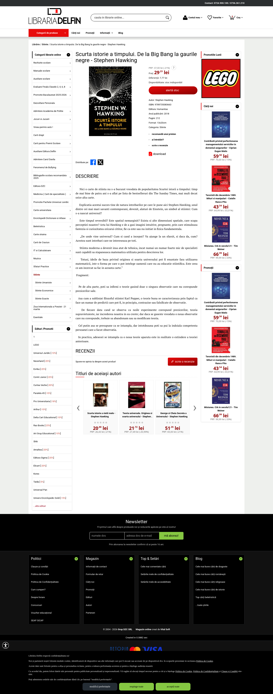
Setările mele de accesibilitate (156, 607)
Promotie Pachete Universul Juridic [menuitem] (51, 227)
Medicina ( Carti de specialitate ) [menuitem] (49, 219)
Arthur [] (39, 434)
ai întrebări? (158, 165)
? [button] (173, 93)
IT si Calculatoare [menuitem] (42, 275)
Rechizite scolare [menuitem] (41, 88)
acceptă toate (173, 686)
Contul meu (192, 17)
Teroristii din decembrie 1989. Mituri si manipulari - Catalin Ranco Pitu (221, 223)
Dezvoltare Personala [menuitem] (44, 128)
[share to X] (100, 187)
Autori (89, 630)
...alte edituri (39, 531)
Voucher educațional (41, 638)
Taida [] (38, 507)
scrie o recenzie (160, 170)
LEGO (36, 370)
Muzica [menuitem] (37, 283)
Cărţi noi (90, 607)
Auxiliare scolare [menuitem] (41, 104)
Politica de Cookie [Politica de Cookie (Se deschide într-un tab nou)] (204, 661)
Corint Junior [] (43, 402)
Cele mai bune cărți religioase (210, 607)
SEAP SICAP (37, 645)
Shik (35, 466)
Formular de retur (94, 599)
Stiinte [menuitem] (36, 300)
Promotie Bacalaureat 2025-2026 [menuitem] (50, 120)
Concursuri (36, 630)
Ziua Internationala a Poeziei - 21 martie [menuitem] (49, 333)
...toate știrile (202, 630)
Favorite (215, 17)
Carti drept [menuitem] (38, 160)
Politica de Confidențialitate (45, 607)
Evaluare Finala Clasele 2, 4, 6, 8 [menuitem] (49, 112)
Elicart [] (39, 491)
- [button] (68, 80)
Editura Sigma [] (43, 483)
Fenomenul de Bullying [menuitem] (44, 192)
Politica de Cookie (40, 599)
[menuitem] (49, 33)
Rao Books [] (42, 450)
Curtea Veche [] (43, 410)
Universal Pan (40, 515)
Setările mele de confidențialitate (157, 599)
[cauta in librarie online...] (127, 17)
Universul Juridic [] (45, 378)
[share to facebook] (93, 187)
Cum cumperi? (38, 615)
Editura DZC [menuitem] (39, 211)
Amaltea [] (40, 474)
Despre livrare (38, 622)
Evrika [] (39, 394)
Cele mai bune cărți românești (211, 599)
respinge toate (136, 686)
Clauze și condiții (39, 591)
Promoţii (90, 615)
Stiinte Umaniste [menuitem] (43, 307)
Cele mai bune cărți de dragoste (211, 591)
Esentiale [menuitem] (38, 342)
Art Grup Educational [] (47, 458)
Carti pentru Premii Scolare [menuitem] (46, 168)
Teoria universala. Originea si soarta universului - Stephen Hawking (137, 441)
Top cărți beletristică (206, 622)
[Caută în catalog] (167, 17)
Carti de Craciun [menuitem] (41, 267)
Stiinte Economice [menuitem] (44, 315)
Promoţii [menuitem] (90, 33)
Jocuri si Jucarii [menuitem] (41, 144)
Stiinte (162, 152)
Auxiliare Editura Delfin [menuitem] (44, 176)
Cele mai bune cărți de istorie (210, 615)
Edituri (89, 622)
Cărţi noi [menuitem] (76, 33)
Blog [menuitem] (120, 33)
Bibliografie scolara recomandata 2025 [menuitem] (50, 201)
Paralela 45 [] (42, 418)
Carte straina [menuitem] (39, 259)
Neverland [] (41, 386)
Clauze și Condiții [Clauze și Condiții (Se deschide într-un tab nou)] (229, 671)
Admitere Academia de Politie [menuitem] (48, 136)
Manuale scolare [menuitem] (41, 96)
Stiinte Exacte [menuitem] (42, 323)
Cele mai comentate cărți (153, 591)
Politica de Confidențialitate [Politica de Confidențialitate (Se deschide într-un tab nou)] (206, 671)
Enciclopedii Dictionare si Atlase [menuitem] (49, 243)
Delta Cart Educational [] (48, 442)
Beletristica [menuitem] (39, 251)
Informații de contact (96, 591)
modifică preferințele (100, 686)
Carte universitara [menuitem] (42, 235)
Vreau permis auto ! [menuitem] (43, 152)
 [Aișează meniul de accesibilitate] (5, 645)
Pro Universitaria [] (45, 426)
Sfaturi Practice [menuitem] (41, 291)
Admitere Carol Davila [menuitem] (44, 184)
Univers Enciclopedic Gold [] (49, 523)
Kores (36, 499)
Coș (236, 17)
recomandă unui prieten (164, 159)
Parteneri (90, 638)
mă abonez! (171, 560)
